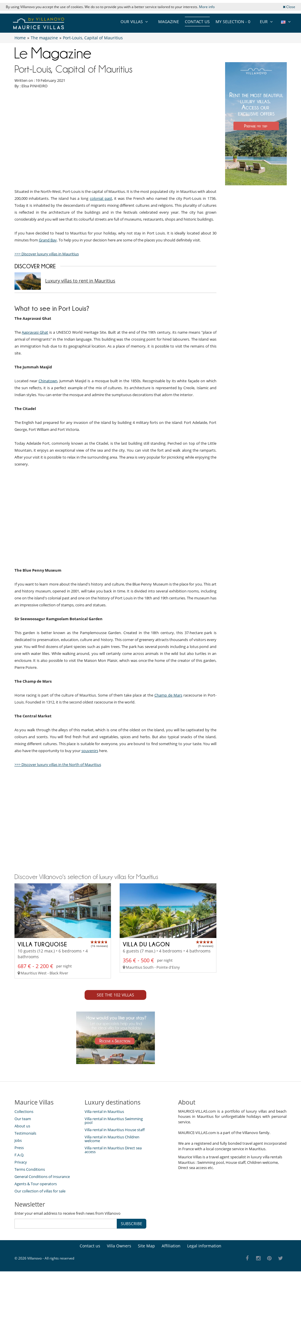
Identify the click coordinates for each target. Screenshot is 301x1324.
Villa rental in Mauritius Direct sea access (113, 1307)
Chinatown (48, 433)
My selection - (233, 21)
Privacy (20, 1319)
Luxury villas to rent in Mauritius (80, 333)
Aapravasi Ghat (35, 384)
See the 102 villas (115, 1152)
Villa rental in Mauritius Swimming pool (114, 1277)
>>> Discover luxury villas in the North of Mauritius (57, 869)
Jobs (18, 1297)
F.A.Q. (19, 1312)
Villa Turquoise (42, 1101)
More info (207, 6)
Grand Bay (48, 292)
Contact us (197, 21)
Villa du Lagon (146, 1101)
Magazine (168, 21)
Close (289, 6)
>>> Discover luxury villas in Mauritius (46, 306)
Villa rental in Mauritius (104, 1268)
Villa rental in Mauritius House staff (115, 1287)
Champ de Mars (168, 800)
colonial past (101, 251)
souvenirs (89, 855)
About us (22, 1283)
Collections (23, 1268)
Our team (22, 1276)
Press (19, 1305)
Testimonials (25, 1290)
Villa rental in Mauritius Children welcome (112, 1296)
